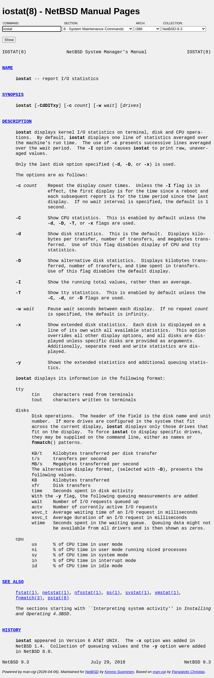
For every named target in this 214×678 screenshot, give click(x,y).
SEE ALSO (13, 582)
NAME (7, 68)
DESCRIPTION (17, 122)
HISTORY (11, 630)
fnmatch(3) (29, 598)
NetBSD (92, 672)
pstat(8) (58, 598)
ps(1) (113, 593)
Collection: (173, 23)
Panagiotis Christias (188, 672)
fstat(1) (26, 593)
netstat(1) (55, 593)
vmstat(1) (167, 593)
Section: (72, 23)
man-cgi (159, 672)
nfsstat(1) (87, 593)
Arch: (143, 23)
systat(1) (137, 593)
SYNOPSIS (13, 95)
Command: (13, 23)
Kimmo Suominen (119, 672)
